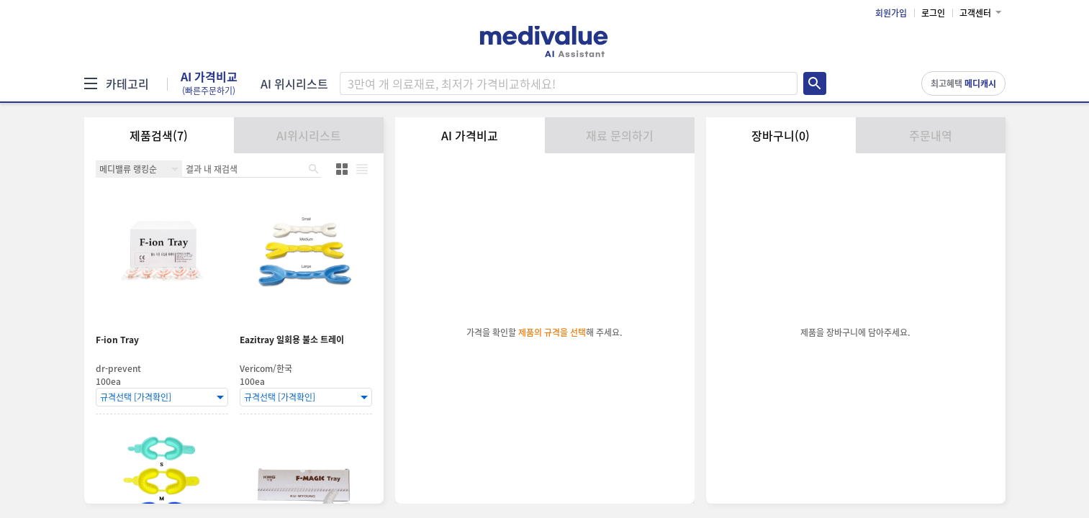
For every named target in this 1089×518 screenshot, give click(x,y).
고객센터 (975, 12)
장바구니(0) (780, 135)
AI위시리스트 (308, 135)
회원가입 (891, 12)
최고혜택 (963, 83)
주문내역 (930, 135)
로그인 (933, 12)
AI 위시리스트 (294, 83)
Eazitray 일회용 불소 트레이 (292, 340)
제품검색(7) (159, 135)
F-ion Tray (117, 340)
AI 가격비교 (209, 83)
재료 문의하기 (620, 135)
